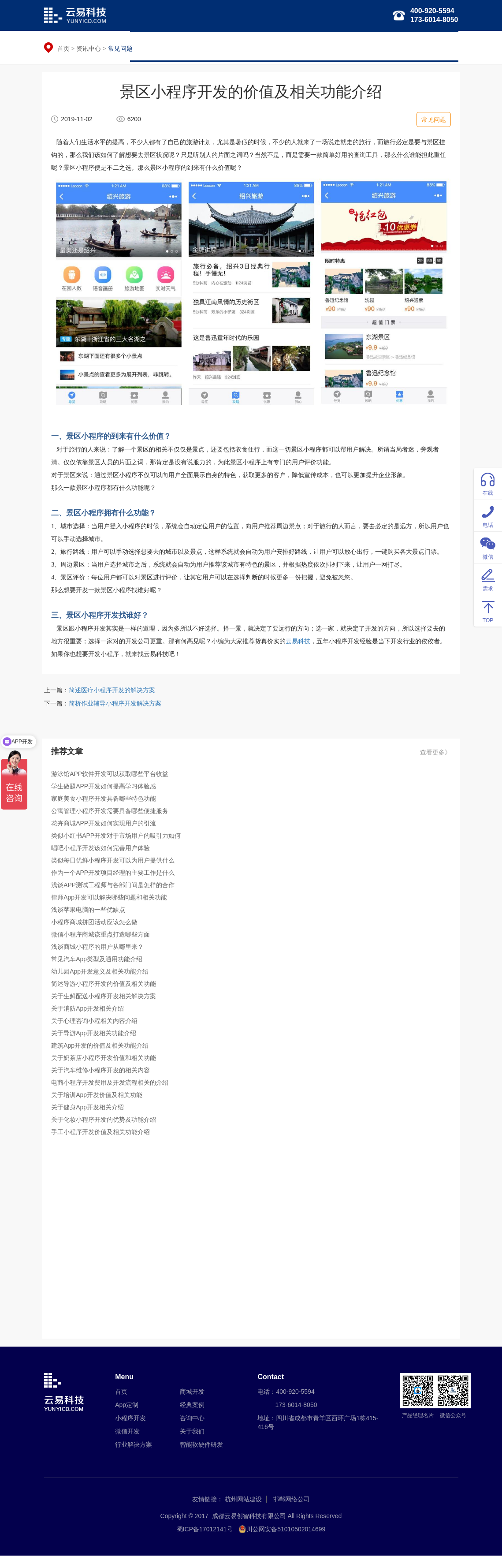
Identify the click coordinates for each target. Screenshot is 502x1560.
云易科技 (299, 643)
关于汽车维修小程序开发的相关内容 (102, 1073)
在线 (488, 483)
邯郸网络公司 (291, 1503)
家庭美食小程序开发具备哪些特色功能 (105, 801)
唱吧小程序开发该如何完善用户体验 (102, 851)
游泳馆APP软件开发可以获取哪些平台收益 (111, 776)
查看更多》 (434, 755)
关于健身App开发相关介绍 (89, 1110)
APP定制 (174, 46)
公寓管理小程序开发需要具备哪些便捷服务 (111, 813)
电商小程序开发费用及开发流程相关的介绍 (111, 1085)
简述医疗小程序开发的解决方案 (112, 693)
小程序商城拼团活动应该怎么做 (96, 925)
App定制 (126, 1409)
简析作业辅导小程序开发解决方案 (115, 706)
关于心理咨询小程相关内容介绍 (96, 1023)
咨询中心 (192, 1422)
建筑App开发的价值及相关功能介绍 (101, 1048)
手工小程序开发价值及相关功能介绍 (102, 1134)
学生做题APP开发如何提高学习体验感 (105, 789)
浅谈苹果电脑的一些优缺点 (90, 912)
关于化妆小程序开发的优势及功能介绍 (105, 1122)
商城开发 (192, 1396)
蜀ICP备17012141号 (205, 1533)
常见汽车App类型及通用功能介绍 (98, 962)
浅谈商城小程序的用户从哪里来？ (99, 949)
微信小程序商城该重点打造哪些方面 (102, 937)
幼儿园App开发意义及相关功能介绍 (101, 974)
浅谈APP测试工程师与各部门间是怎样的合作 (114, 888)
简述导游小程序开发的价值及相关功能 (105, 986)
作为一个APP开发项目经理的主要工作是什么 (114, 875)
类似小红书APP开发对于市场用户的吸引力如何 (117, 838)
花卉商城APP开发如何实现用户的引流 (105, 826)
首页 (143, 46)
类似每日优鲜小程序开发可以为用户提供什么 (114, 863)
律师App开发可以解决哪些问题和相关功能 (111, 900)
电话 (488, 515)
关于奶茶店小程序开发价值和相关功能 (105, 1060)
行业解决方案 (301, 46)
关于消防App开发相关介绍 (89, 1011)
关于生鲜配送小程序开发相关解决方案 (105, 999)
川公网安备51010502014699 (285, 1533)
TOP (488, 610)
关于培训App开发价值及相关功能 (98, 1097)
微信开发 (257, 46)
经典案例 (401, 46)
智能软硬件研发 (354, 46)
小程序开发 (216, 46)
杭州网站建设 (243, 1503)
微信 (488, 547)
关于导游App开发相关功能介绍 (95, 1036)
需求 (488, 579)
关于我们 (439, 46)
